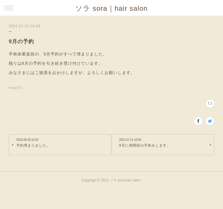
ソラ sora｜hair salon (111, 8)
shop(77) (16, 87)
